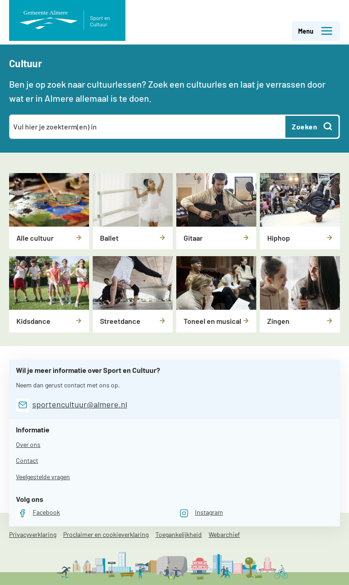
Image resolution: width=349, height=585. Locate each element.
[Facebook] (38, 513)
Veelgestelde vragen (43, 477)
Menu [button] (315, 31)
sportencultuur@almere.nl (79, 404)
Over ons (28, 444)
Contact (27, 460)
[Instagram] (200, 513)
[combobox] (147, 127)
